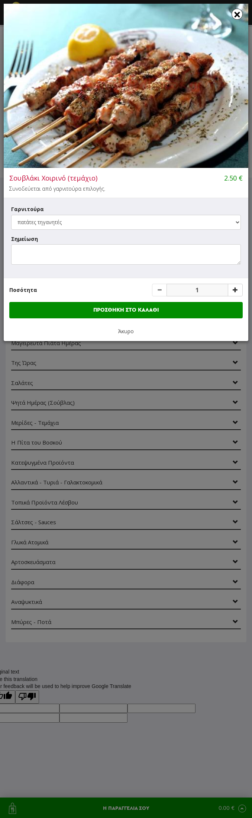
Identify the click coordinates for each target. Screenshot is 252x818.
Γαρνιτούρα (27, 209)
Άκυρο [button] (126, 331)
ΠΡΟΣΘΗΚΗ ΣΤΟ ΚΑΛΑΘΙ (126, 310)
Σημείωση (24, 238)
